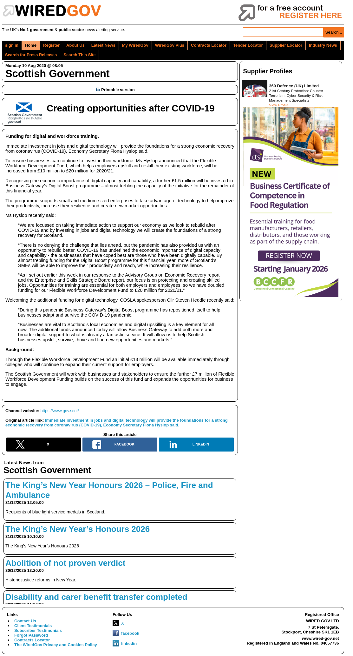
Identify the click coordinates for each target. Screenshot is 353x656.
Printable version (115, 89)
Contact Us (25, 621)
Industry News (323, 45)
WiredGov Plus (169, 45)
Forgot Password (31, 635)
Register (51, 45)
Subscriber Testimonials (38, 630)
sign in (11, 45)
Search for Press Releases (31, 54)
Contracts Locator (208, 45)
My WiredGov (135, 45)
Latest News (103, 45)
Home (30, 45)
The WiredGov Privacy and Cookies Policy (55, 644)
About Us (75, 45)
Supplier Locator (286, 45)
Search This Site (79, 54)
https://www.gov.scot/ (60, 410)
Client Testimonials (33, 625)
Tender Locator (248, 45)
